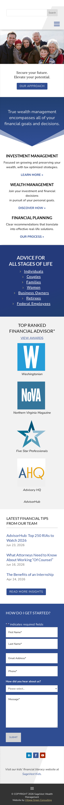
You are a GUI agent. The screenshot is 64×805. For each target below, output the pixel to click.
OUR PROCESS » (32, 237)
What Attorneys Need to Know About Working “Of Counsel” (31, 557)
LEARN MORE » (32, 175)
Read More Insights (26, 592)
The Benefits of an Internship (30, 574)
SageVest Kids (31, 774)
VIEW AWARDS (32, 338)
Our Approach (32, 86)
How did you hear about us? (23, 681)
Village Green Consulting (38, 800)
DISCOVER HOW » (32, 208)
